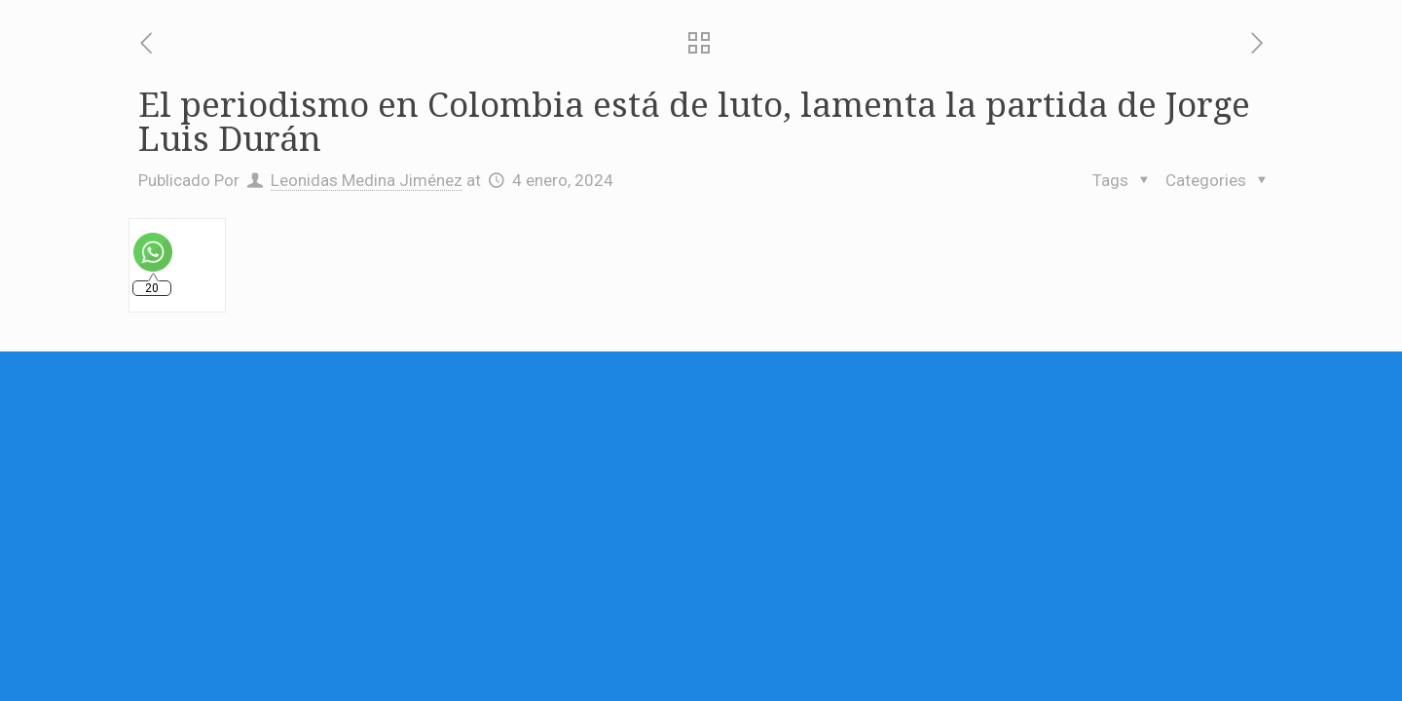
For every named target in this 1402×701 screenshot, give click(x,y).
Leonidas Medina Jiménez (366, 180)
